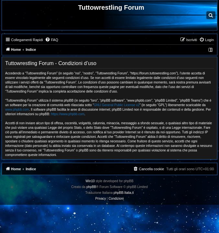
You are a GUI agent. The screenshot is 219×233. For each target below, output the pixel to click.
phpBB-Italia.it (124, 192)
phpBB (91, 187)
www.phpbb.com (17, 109)
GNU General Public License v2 (116, 105)
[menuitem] (51, 40)
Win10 (90, 181)
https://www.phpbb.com (67, 114)
